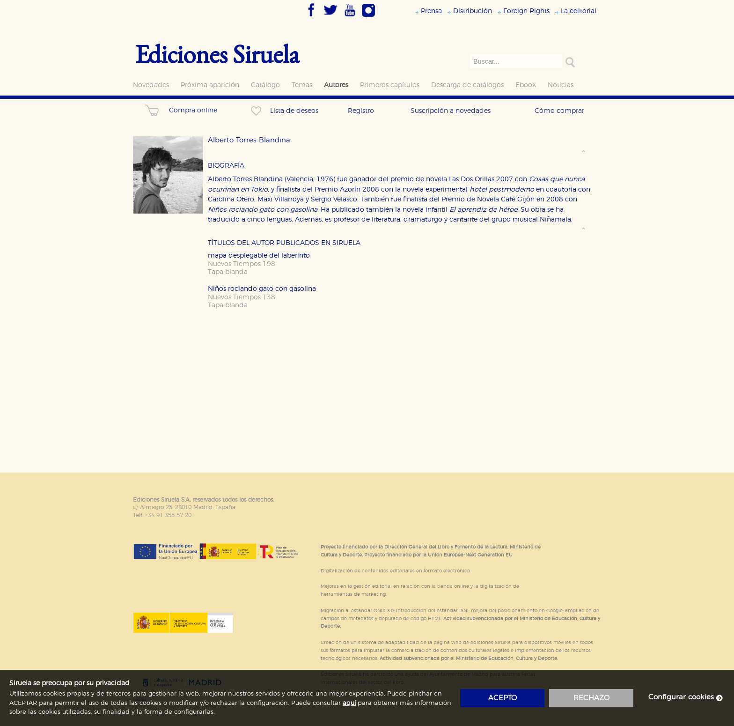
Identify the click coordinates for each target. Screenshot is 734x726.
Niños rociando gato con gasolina (262, 288)
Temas (302, 85)
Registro (361, 110)
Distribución (472, 11)
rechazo (591, 698)
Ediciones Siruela (217, 53)
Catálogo (265, 85)
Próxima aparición (210, 85)
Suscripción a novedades (451, 110)
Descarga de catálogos (467, 85)
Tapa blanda (228, 271)
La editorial (578, 11)
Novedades (151, 85)
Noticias (560, 85)
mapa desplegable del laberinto (259, 255)
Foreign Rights (526, 11)
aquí (349, 703)
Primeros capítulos (389, 85)
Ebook (525, 85)
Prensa (431, 11)
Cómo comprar (559, 110)
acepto (502, 698)
